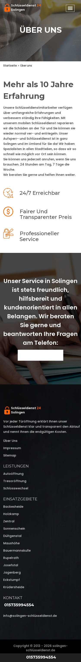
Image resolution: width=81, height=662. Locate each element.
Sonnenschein (14, 528)
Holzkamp (11, 514)
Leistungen (16, 466)
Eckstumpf (11, 580)
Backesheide (13, 506)
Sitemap (9, 455)
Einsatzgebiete (20, 499)
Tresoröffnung (14, 481)
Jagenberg (12, 572)
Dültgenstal (12, 536)
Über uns (10, 441)
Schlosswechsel (15, 488)
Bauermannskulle (17, 550)
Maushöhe (11, 543)
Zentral (8, 521)
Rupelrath (11, 558)
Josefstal (10, 565)
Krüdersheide (13, 587)
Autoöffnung (13, 474)
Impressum (12, 448)
